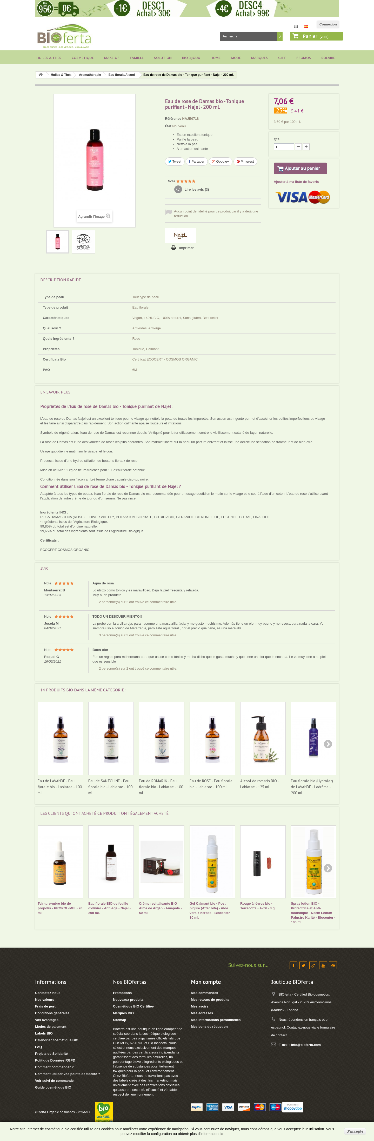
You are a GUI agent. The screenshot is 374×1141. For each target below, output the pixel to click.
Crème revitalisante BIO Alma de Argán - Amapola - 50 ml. (160, 908)
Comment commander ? (54, 1067)
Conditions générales (52, 1013)
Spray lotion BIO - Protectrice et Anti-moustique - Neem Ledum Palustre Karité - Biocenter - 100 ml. (313, 913)
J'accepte (355, 1131)
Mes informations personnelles (216, 1020)
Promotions (122, 993)
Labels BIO (44, 1033)
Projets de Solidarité (51, 1054)
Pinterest (245, 161)
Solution (163, 57)
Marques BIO (123, 1013)
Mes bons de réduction (209, 1027)
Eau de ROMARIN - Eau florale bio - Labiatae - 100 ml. (161, 786)
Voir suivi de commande (54, 1081)
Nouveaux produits (128, 1000)
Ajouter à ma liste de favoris (296, 188)
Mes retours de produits (210, 1000)
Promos (303, 57)
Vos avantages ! (48, 1020)
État (168, 126)
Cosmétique (83, 57)
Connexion (328, 24)
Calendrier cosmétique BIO (56, 1040)
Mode (236, 57)
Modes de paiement (50, 1027)
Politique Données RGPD (55, 1060)
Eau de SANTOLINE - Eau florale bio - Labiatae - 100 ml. (110, 786)
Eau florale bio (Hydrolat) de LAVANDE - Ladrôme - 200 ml (312, 786)
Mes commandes (204, 993)
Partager (196, 161)
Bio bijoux (191, 57)
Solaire (328, 57)
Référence (173, 119)
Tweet (174, 161)
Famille (137, 57)
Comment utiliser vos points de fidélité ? (67, 1074)
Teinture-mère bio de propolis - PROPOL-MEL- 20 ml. (60, 908)
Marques (259, 57)
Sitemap (119, 1020)
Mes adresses (202, 1013)
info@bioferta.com (306, 1045)
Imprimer (186, 248)
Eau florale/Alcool (122, 75)
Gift (282, 57)
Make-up (111, 57)
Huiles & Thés (48, 57)
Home (215, 57)
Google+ (220, 161)
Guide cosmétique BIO (53, 1087)
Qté (276, 139)
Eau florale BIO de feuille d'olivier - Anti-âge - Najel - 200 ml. (109, 908)
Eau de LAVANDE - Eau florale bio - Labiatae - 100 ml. (60, 786)
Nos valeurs (44, 1000)
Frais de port (45, 1006)
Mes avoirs (199, 1006)
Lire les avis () (196, 189)
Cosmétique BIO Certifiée (133, 1006)
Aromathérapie (90, 75)
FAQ (38, 1047)
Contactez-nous (48, 993)
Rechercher (280, 36)
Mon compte (206, 981)
